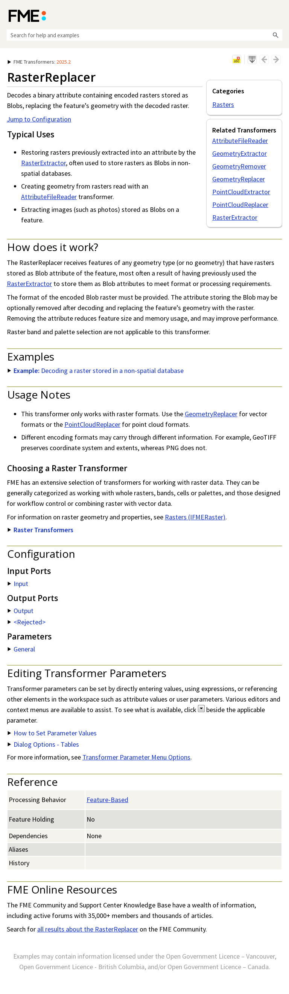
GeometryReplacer (238, 179)
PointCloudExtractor (241, 191)
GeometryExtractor (239, 153)
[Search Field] (144, 35)
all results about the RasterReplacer (87, 929)
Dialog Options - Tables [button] (43, 744)
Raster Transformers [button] (40, 529)
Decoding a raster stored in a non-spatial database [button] (96, 370)
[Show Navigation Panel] (278, 15)
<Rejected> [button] (27, 622)
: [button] (39, 61)
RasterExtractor (234, 217)
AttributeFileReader (240, 140)
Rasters (223, 104)
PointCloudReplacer (240, 204)
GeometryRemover (239, 166)
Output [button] (20, 610)
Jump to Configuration (39, 119)
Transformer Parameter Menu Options (136, 757)
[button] (275, 35)
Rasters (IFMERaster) (195, 517)
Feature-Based (107, 799)
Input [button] (18, 583)
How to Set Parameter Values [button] (52, 733)
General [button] (21, 649)
